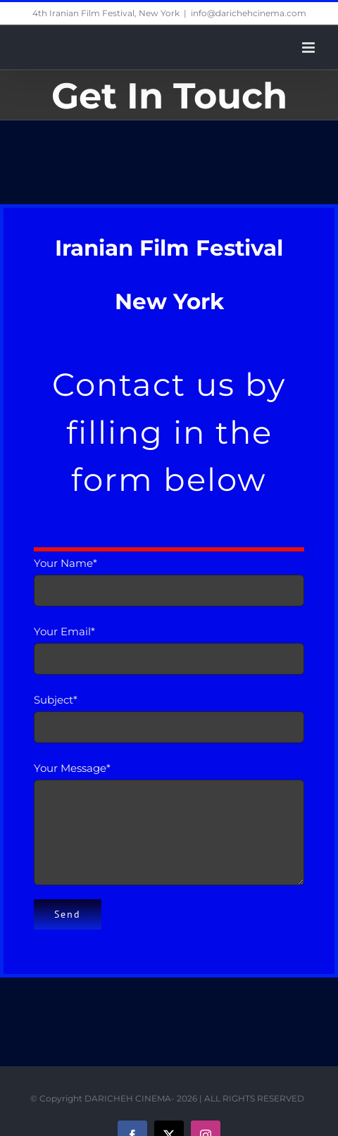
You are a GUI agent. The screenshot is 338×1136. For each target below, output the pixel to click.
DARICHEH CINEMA (127, 1098)
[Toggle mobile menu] (309, 47)
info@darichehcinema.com (248, 13)
